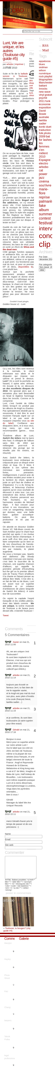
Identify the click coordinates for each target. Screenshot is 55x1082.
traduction (45, 129)
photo (47, 133)
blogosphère (46, 79)
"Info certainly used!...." (8, 1069)
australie (44, 117)
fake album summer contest (45, 212)
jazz (41, 177)
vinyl (41, 94)
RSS (43, 45)
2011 (42, 101)
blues (42, 64)
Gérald (16, 729)
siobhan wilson (43, 69)
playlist (48, 76)
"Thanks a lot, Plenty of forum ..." (8, 955)
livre (48, 185)
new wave (45, 91)
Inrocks (43, 88)
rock (41, 76)
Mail (44, 50)
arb (13, 10)
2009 (42, 136)
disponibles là (25, 267)
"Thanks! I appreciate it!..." (9, 1018)
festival (45, 222)
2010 (42, 156)
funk (47, 101)
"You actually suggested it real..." (9, 971)
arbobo (10, 64)
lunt (31, 93)
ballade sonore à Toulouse (15, 74)
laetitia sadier (43, 122)
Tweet (6, 615)
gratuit (48, 94)
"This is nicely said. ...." (9, 989)
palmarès (46, 201)
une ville (31, 86)
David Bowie (42, 112)
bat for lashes (45, 138)
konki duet (45, 126)
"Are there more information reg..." (9, 1051)
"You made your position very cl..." (9, 1003)
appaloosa (45, 61)
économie (45, 104)
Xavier (16, 642)
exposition (45, 107)
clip (45, 244)
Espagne (45, 159)
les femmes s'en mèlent (44, 148)
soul (42, 185)
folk (41, 133)
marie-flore (43, 191)
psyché (43, 97)
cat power (43, 172)
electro (43, 163)
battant (43, 85)
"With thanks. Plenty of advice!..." (8, 1032)
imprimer (19, 64)
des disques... (34, 81)
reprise (44, 197)
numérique (45, 73)
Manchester (45, 82)
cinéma (44, 181)
